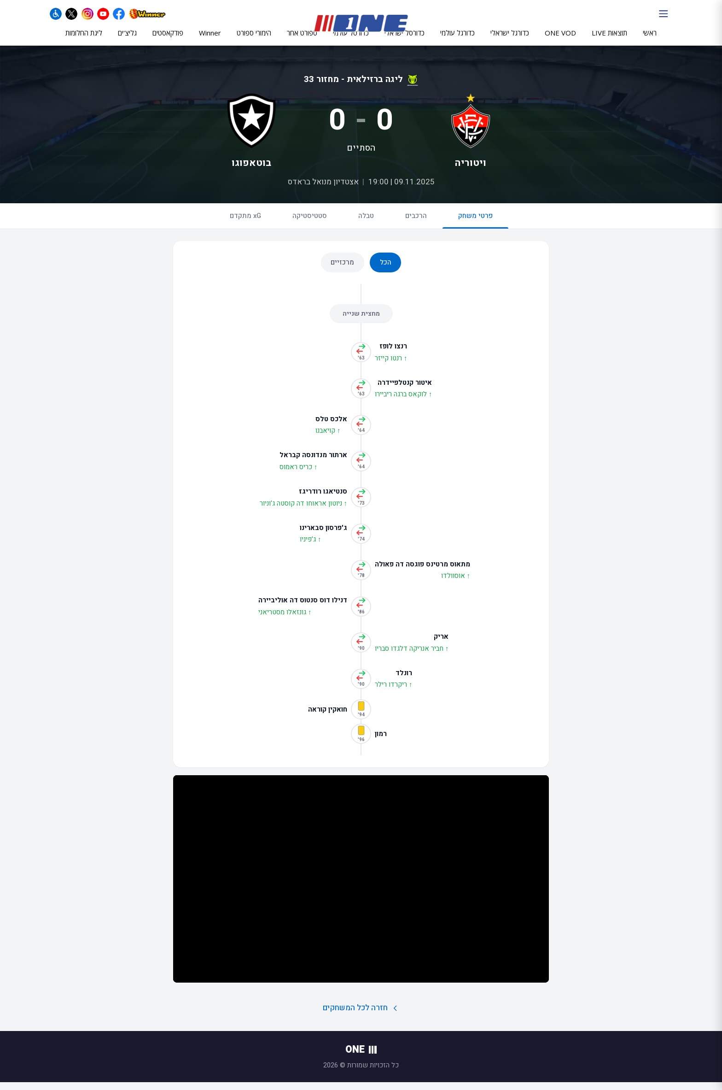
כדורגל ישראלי (509, 40)
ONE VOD (560, 40)
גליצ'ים (127, 40)
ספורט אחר (302, 40)
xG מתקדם (245, 223)
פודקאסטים (167, 40)
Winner (210, 40)
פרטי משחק (475, 227)
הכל (385, 270)
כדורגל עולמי (457, 40)
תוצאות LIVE (609, 40)
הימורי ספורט (254, 40)
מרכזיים (342, 270)
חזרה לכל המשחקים (361, 1015)
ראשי (650, 40)
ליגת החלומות (83, 40)
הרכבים (416, 223)
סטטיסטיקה (309, 223)
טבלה (366, 223)
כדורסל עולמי (351, 40)
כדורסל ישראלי (404, 40)
